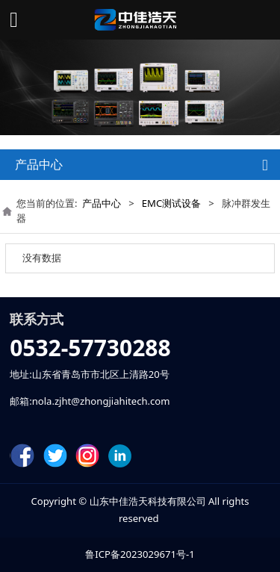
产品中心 (101, 203)
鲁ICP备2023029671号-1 (139, 554)
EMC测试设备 (171, 203)
